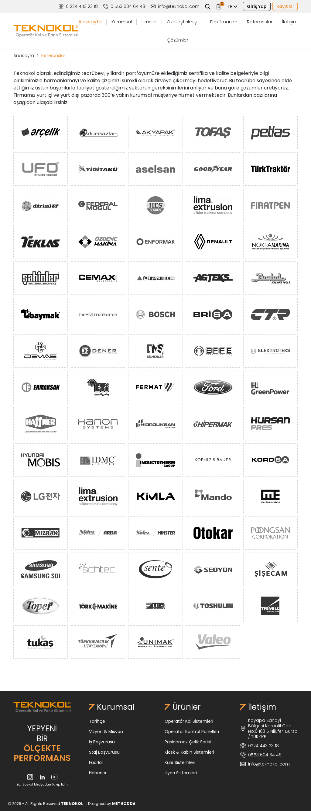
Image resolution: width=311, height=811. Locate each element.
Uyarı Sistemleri (181, 773)
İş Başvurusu (102, 742)
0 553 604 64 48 (124, 6)
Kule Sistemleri (180, 762)
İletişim (290, 22)
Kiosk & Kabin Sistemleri (189, 752)
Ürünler (149, 22)
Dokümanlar (223, 22)
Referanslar (259, 22)
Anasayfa (90, 22)
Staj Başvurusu (104, 752)
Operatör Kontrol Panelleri (192, 732)
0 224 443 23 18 (78, 6)
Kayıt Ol (285, 6)
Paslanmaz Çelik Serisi (188, 742)
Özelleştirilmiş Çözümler (182, 31)
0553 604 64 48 (261, 755)
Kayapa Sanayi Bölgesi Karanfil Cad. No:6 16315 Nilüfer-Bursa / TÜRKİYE (269, 728)
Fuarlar (96, 762)
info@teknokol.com (175, 6)
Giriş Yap (257, 6)
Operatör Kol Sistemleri (189, 721)
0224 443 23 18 (259, 746)
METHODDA (123, 803)
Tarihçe (97, 721)
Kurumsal (121, 22)
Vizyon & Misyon (106, 732)
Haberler (98, 773)
